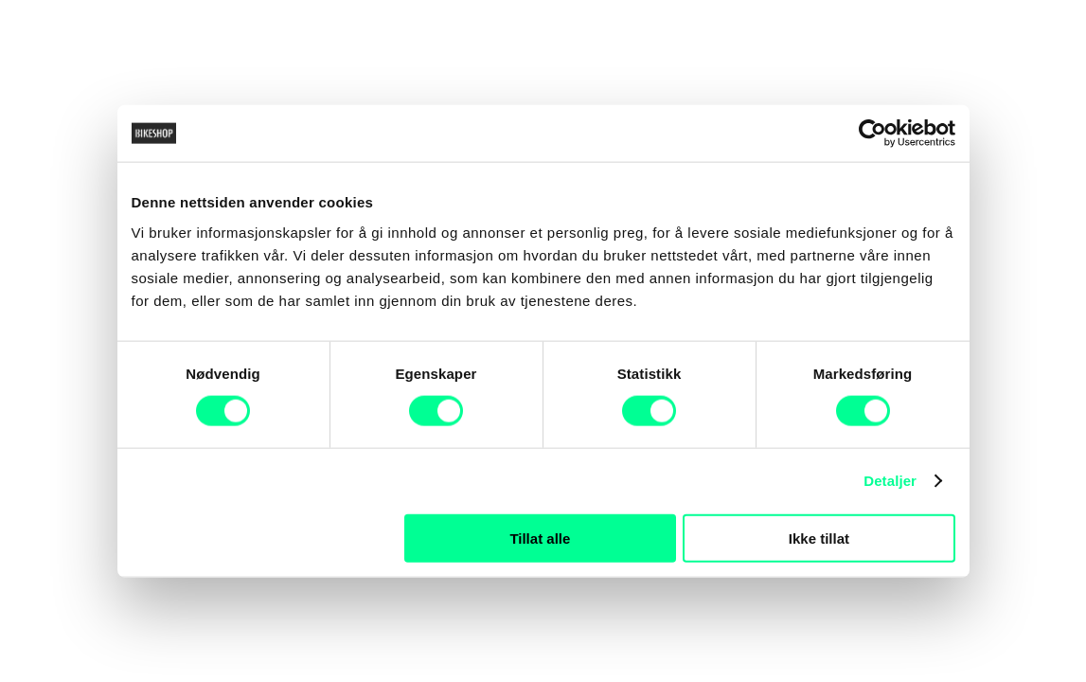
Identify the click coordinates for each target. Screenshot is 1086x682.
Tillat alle (539, 537)
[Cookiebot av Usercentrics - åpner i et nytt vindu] (872, 133)
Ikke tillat (819, 537)
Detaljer (890, 481)
